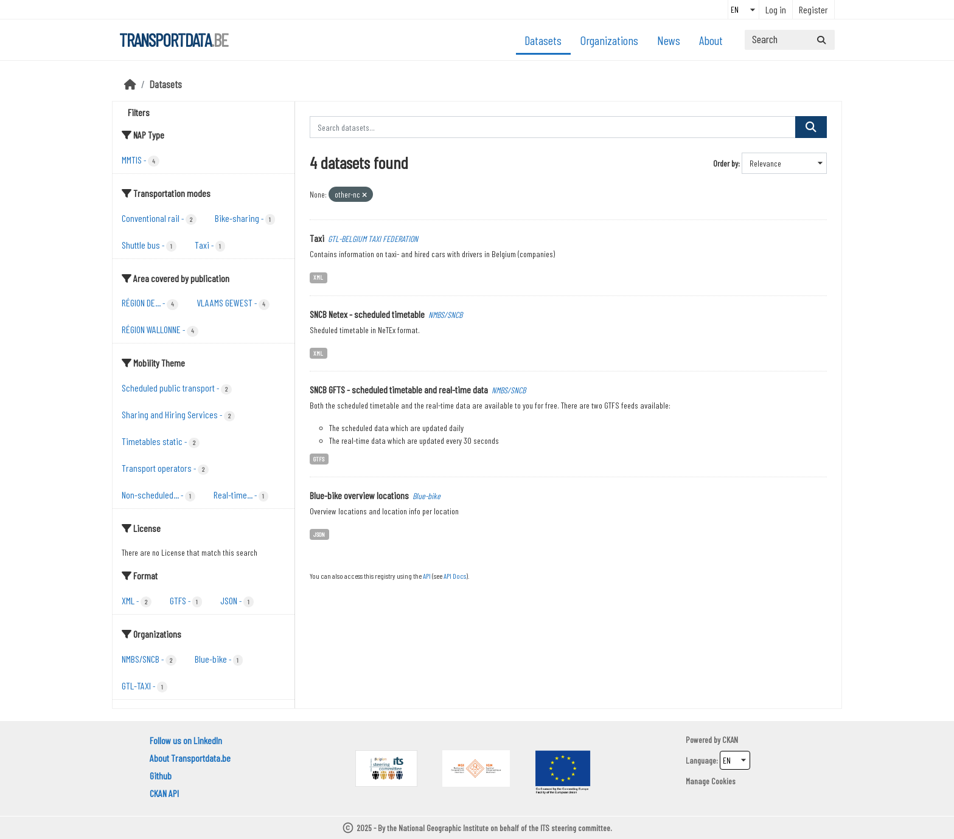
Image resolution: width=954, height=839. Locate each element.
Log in (775, 9)
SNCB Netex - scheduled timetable (367, 314)
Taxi (317, 238)
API (427, 575)
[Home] (130, 84)
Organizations (609, 40)
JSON (319, 534)
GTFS (318, 459)
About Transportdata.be (190, 758)
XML (318, 277)
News (668, 40)
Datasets (543, 40)
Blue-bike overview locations (359, 495)
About (711, 40)
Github (161, 775)
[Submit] (821, 40)
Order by (725, 163)
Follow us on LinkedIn (186, 740)
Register (813, 9)
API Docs (455, 575)
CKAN (730, 739)
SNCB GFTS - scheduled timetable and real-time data (399, 389)
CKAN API (164, 793)
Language (701, 760)
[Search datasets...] (790, 40)
